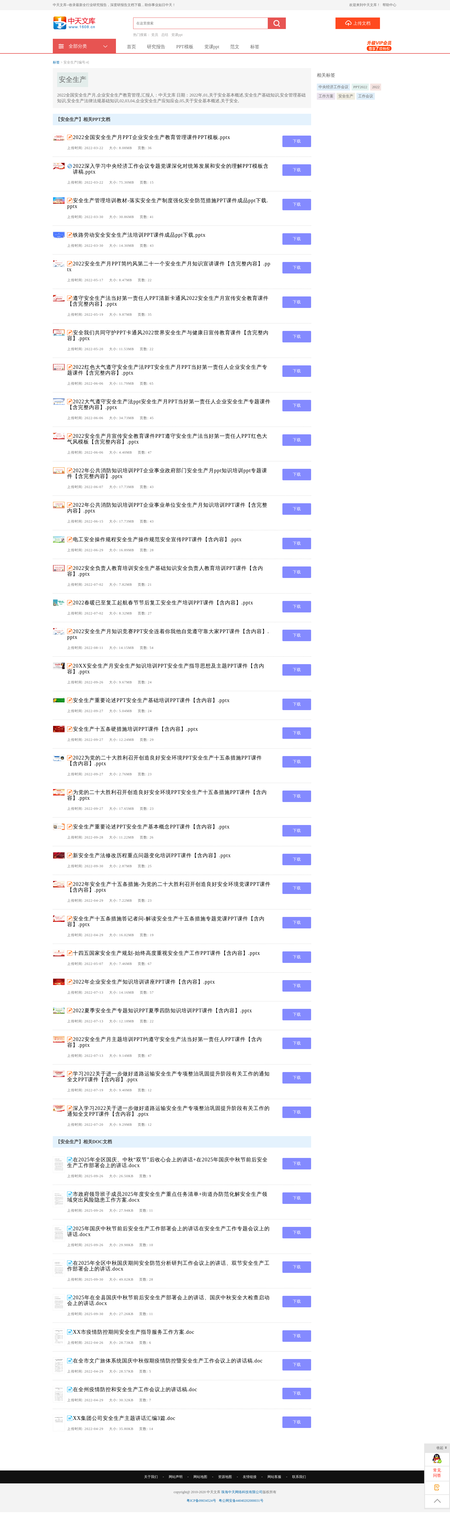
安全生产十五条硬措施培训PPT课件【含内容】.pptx (135, 729)
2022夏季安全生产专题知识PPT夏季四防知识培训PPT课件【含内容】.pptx (162, 1010)
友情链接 (250, 1477)
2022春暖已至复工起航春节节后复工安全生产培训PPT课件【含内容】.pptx (163, 603)
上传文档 (358, 23)
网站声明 (176, 1477)
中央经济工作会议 (333, 87)
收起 (442, 1448)
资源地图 (225, 1477)
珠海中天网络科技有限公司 (242, 1492)
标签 (254, 46)
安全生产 (345, 96)
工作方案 (326, 96)
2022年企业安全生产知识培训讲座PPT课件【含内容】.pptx (144, 982)
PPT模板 (184, 46)
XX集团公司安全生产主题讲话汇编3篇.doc (124, 1418)
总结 (164, 35)
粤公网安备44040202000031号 (241, 1501)
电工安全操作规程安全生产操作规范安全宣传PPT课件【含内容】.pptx (157, 539)
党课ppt (177, 35)
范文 (234, 46)
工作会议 (365, 96)
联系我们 (299, 1477)
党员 (154, 35)
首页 (131, 46)
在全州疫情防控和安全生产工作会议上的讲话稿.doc (135, 1389)
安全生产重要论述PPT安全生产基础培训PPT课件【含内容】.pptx (151, 700)
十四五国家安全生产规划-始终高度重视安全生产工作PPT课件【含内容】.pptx (166, 953)
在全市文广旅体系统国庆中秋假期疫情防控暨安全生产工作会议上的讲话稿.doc (168, 1361)
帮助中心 (389, 5)
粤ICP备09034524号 (201, 1501)
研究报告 (156, 46)
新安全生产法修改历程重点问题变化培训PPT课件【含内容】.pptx (152, 855)
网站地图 (200, 1477)
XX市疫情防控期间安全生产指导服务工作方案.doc (134, 1332)
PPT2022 (360, 87)
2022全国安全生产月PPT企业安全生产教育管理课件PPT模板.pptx (151, 137)
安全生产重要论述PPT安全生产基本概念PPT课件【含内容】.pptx (151, 827)
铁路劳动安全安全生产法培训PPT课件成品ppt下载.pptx (139, 235)
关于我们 (151, 1477)
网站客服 (274, 1477)
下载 (297, 141)
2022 (375, 87)
